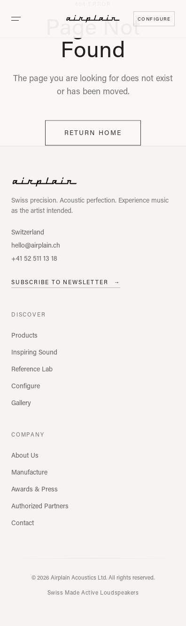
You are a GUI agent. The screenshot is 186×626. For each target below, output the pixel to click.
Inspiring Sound (34, 351)
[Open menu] (16, 18)
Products (24, 335)
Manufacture (29, 472)
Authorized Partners (40, 505)
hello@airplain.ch (35, 245)
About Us (25, 455)
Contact (22, 522)
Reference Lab (32, 368)
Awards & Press (34, 488)
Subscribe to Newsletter (65, 282)
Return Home (93, 133)
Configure (25, 385)
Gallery (21, 402)
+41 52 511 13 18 (34, 258)
